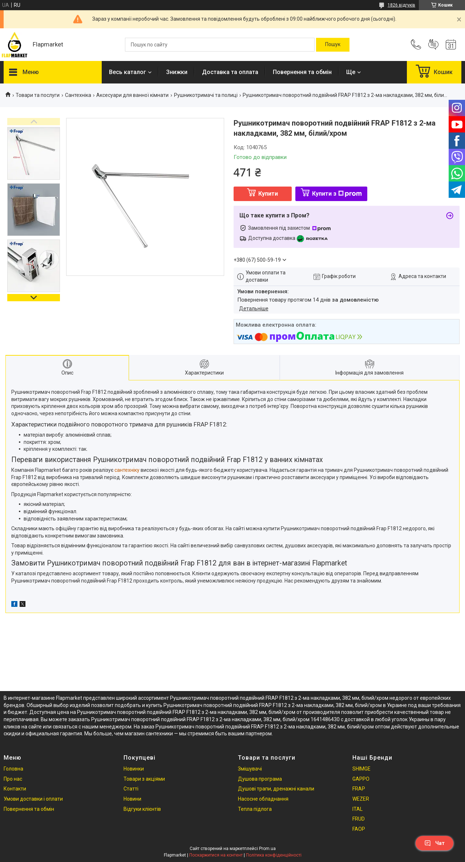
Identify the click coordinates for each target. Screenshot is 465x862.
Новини (132, 799)
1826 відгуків (401, 5)
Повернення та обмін (302, 72)
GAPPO (360, 779)
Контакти (15, 789)
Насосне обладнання (263, 799)
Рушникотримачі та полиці (206, 95)
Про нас (13, 779)
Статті (131, 789)
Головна (13, 769)
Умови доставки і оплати (33, 799)
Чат (434, 843)
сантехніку (127, 470)
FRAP (358, 789)
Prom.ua (267, 848)
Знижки (176, 72)
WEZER (360, 799)
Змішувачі (250, 769)
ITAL (357, 809)
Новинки (134, 769)
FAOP (358, 829)
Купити (268, 193)
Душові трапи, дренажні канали (276, 789)
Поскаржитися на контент (216, 855)
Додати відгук (433, 44)
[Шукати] (332, 45)
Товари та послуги (38, 95)
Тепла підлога (255, 809)
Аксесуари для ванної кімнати (132, 95)
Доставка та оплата (230, 72)
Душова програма (260, 779)
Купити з (337, 193)
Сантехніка (78, 95)
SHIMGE (361, 769)
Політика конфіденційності (274, 855)
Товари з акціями (144, 779)
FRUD (358, 819)
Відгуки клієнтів (142, 809)
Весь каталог (127, 72)
